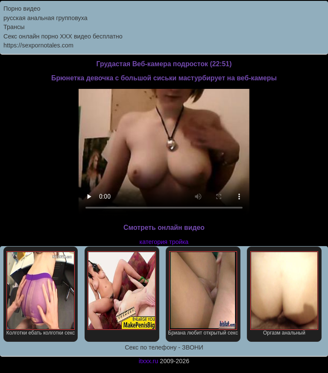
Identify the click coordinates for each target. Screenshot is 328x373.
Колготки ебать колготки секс (40, 293)
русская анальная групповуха (45, 18)
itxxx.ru (148, 361)
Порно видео (21, 8)
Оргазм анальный (284, 293)
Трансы (13, 26)
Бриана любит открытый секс (203, 293)
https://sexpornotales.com (38, 45)
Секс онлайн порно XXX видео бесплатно (63, 36)
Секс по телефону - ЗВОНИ (164, 347)
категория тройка (164, 241)
